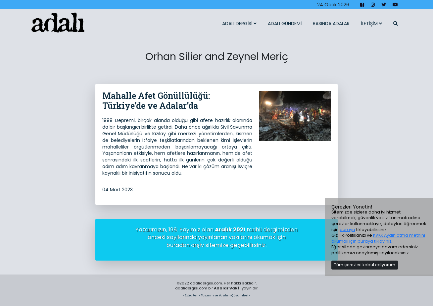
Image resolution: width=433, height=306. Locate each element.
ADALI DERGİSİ (239, 23)
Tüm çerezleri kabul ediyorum (364, 265)
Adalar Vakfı (227, 288)
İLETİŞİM (371, 23)
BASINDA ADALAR (331, 23)
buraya (347, 229)
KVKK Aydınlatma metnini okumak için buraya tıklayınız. (378, 238)
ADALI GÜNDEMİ (285, 23)
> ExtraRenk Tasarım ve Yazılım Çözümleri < (216, 295)
